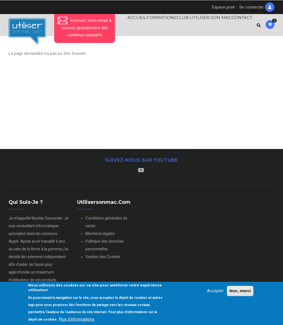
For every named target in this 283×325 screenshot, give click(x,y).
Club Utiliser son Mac (198, 26)
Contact (239, 26)
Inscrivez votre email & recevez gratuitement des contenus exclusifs (85, 27)
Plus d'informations (76, 319)
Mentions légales (100, 236)
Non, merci (240, 291)
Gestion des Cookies (102, 259)
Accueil (126, 26)
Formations (154, 26)
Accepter (215, 291)
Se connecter (251, 7)
